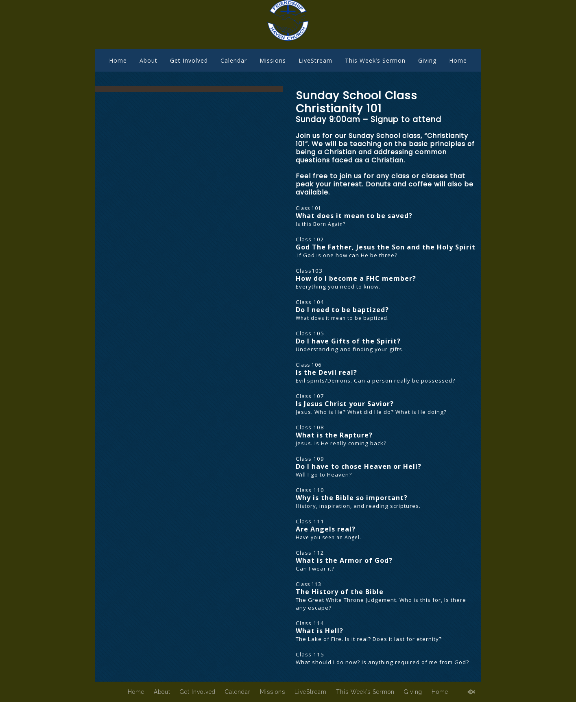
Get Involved (189, 60)
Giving (427, 60)
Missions (273, 60)
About (148, 60)
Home (118, 60)
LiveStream (315, 60)
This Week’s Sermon (375, 60)
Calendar (233, 60)
